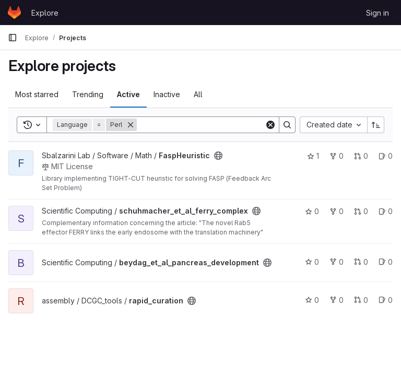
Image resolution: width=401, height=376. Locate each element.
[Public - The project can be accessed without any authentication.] (218, 155)
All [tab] (198, 94)
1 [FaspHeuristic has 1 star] (313, 155)
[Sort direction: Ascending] (376, 124)
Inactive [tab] (167, 94)
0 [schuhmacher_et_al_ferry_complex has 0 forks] (336, 211)
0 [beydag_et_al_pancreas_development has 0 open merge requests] (361, 261)
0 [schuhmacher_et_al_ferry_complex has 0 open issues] (386, 211)
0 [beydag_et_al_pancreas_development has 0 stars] (312, 261)
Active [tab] (128, 94)
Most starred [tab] (36, 94)
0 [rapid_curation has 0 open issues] (386, 300)
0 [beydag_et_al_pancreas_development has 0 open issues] (386, 261)
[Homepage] (14, 12)
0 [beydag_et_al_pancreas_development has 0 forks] (336, 261)
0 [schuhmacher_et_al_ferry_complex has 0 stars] (312, 211)
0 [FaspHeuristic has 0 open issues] (386, 155)
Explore (44, 12)
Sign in (377, 12)
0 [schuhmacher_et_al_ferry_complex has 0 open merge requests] (361, 211)
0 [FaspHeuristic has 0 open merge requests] (361, 155)
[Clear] (270, 125)
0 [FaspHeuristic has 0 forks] (336, 155)
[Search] (201, 125)
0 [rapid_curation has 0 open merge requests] (361, 300)
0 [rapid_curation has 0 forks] (336, 300)
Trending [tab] (87, 94)
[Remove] (130, 125)
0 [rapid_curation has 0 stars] (312, 300)
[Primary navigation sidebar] (12, 37)
